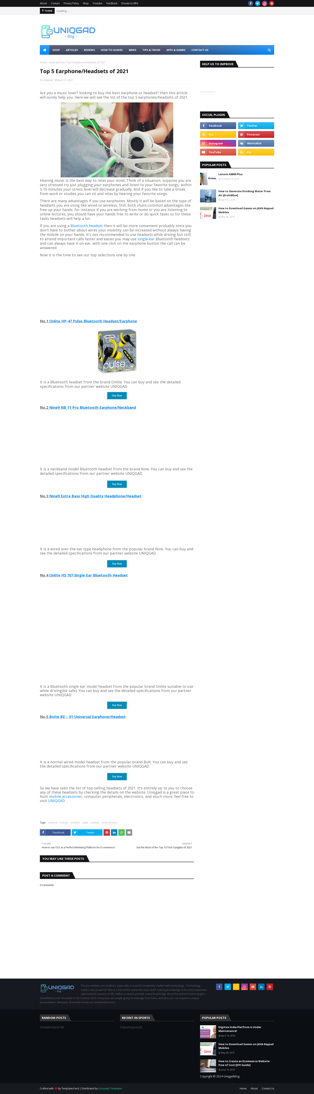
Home (43, 62)
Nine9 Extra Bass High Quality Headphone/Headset (95, 496)
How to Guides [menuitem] (112, 50)
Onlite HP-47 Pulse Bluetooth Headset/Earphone (93, 321)
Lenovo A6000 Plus (230, 174)
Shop (86, 3)
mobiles (75, 822)
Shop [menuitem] (56, 50)
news (85, 822)
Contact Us (268, 1088)
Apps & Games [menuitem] (175, 50)
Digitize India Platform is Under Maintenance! (239, 1029)
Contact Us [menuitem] (199, 50)
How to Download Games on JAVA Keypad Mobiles (246, 210)
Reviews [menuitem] (89, 50)
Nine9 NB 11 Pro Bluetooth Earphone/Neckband (92, 407)
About (43, 3)
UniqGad (48, 80)
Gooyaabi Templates (110, 1088)
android (52, 822)
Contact (55, 3)
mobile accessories (65, 796)
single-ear (146, 238)
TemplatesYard (70, 1088)
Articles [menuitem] (72, 50)
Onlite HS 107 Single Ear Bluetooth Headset (88, 575)
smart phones (57, 62)
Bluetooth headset (86, 225)
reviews (95, 822)
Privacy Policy (71, 3)
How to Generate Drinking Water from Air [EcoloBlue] (244, 193)
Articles (64, 822)
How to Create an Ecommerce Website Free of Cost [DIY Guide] (244, 1063)
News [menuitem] (132, 50)
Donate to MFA (129, 3)
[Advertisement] (117, 288)
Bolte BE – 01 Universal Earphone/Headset (87, 716)
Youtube (97, 3)
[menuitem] (44, 50)
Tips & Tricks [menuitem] (151, 50)
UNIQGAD (56, 800)
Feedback (111, 3)
